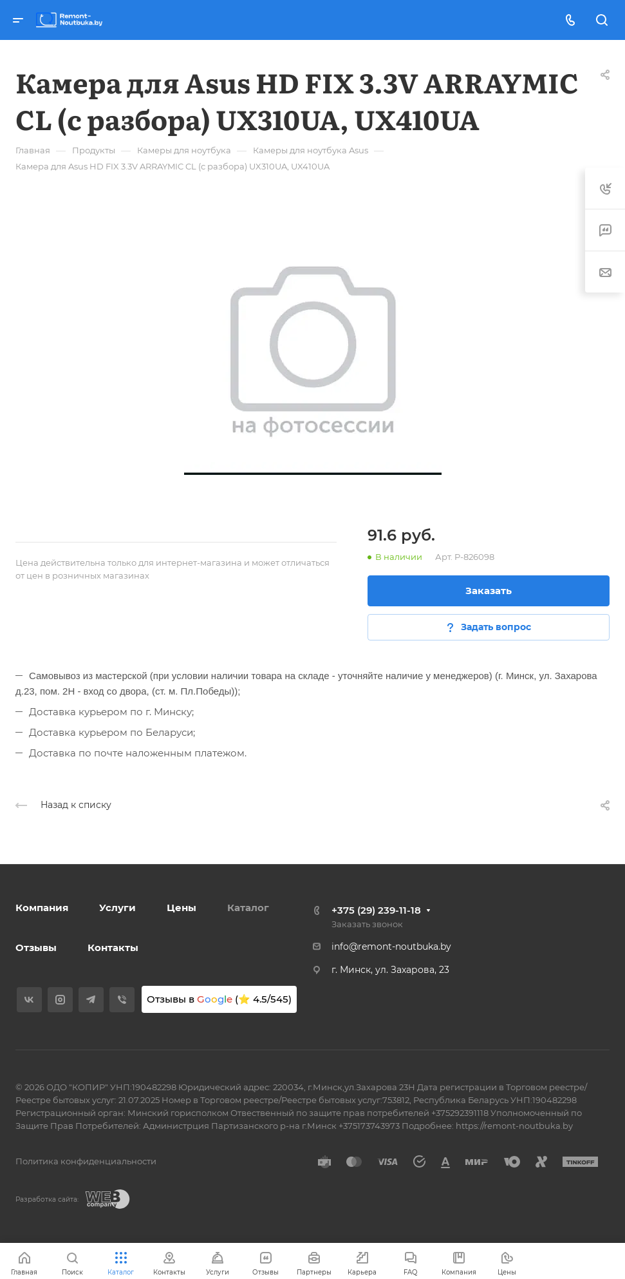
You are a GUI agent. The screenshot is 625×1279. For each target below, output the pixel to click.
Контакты (113, 947)
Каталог (248, 907)
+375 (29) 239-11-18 (376, 910)
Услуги (117, 907)
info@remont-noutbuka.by (391, 946)
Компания (41, 907)
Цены (181, 907)
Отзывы (36, 947)
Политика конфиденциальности (85, 1161)
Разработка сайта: (47, 1199)
